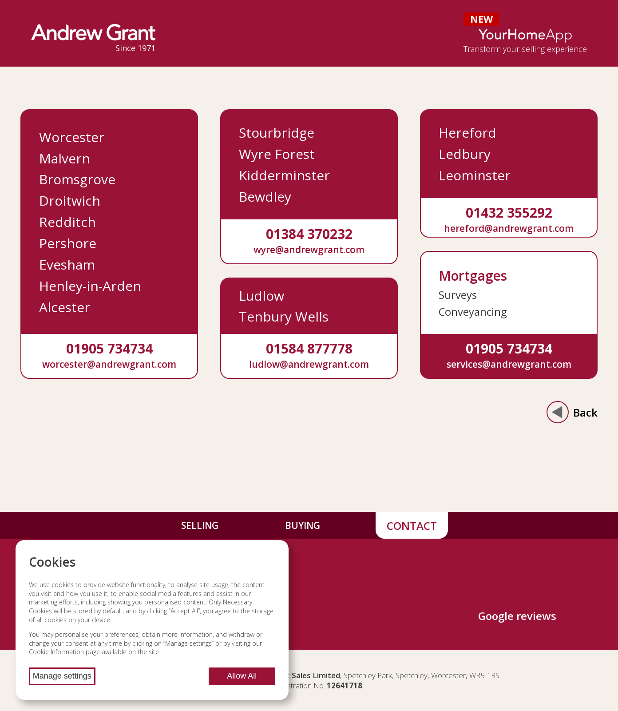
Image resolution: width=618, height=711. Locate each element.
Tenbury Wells (284, 316)
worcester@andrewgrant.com (109, 363)
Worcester (71, 137)
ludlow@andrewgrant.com (309, 363)
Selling (199, 525)
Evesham (67, 264)
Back (572, 412)
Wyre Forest (277, 154)
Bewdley (265, 196)
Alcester (64, 307)
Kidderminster (284, 175)
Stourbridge (276, 132)
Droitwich (69, 200)
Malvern (64, 158)
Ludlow (261, 295)
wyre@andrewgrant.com (309, 249)
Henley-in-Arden (90, 286)
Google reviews (517, 615)
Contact (412, 525)
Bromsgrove (77, 179)
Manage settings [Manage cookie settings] (62, 675)
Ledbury (465, 154)
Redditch (67, 222)
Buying (302, 525)
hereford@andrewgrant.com (509, 228)
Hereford (467, 132)
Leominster (475, 175)
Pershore (67, 243)
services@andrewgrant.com (509, 363)
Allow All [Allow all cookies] (242, 675)
